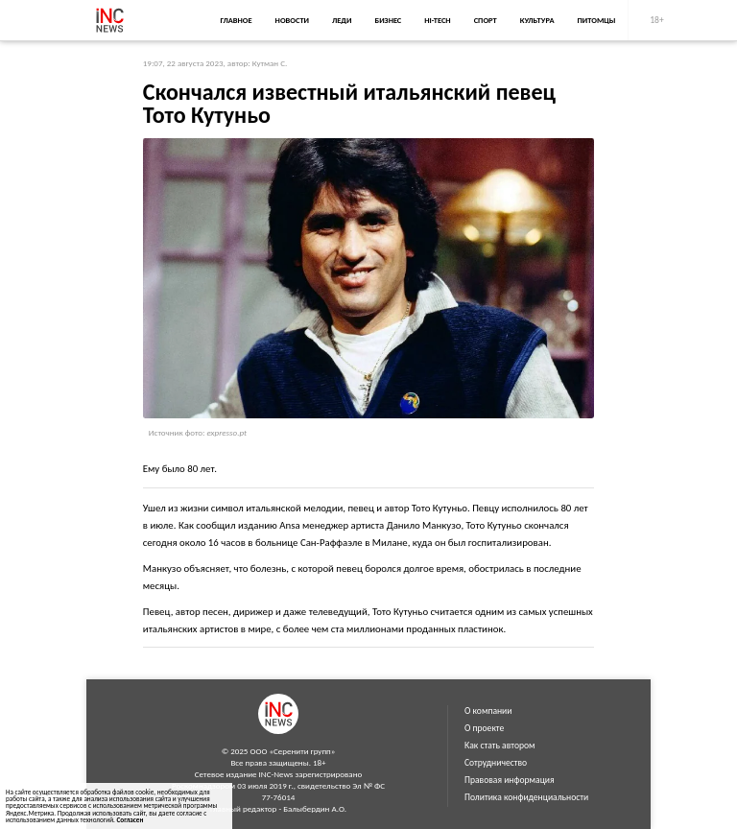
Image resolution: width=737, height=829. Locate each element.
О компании (487, 711)
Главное (235, 20)
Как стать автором (499, 745)
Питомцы (597, 20)
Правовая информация (509, 780)
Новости (292, 20)
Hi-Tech (437, 20)
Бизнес (387, 20)
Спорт (485, 20)
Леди (341, 20)
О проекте (484, 728)
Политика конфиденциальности (526, 797)
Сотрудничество (495, 763)
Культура (537, 20)
